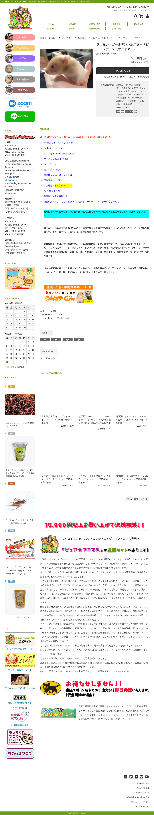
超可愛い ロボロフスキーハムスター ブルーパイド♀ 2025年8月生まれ (132, 479)
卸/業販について (142, 793)
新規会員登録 (94, 29)
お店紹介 (73, 24)
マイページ (50, 29)
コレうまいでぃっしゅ (20, 617)
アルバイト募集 (142, 788)
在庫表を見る (112, 77)
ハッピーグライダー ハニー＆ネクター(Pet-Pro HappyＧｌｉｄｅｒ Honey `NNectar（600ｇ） (20, 570)
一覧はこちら (137, 499)
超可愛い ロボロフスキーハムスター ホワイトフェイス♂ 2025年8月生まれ (57, 479)
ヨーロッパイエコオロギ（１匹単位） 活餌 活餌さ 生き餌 (20, 521)
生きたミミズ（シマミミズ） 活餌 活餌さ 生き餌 (20, 424)
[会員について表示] (146, 15)
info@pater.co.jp (12, 180)
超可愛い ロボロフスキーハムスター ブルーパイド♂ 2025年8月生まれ (95, 479)
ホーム (51, 24)
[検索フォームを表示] (136, 16)
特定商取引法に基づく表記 (138, 797)
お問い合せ (116, 29)
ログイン (73, 29)
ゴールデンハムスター (49, 358)
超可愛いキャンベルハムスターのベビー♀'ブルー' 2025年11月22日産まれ (132, 419)
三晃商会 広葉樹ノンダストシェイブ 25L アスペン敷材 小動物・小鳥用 (57, 419)
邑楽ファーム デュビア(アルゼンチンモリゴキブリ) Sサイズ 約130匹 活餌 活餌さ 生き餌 (20, 473)
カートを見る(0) (129, 77)
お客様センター (142, 783)
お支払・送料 (94, 24)
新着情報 (116, 24)
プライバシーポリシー (140, 802)
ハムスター (67, 38)
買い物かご (138, 24)
